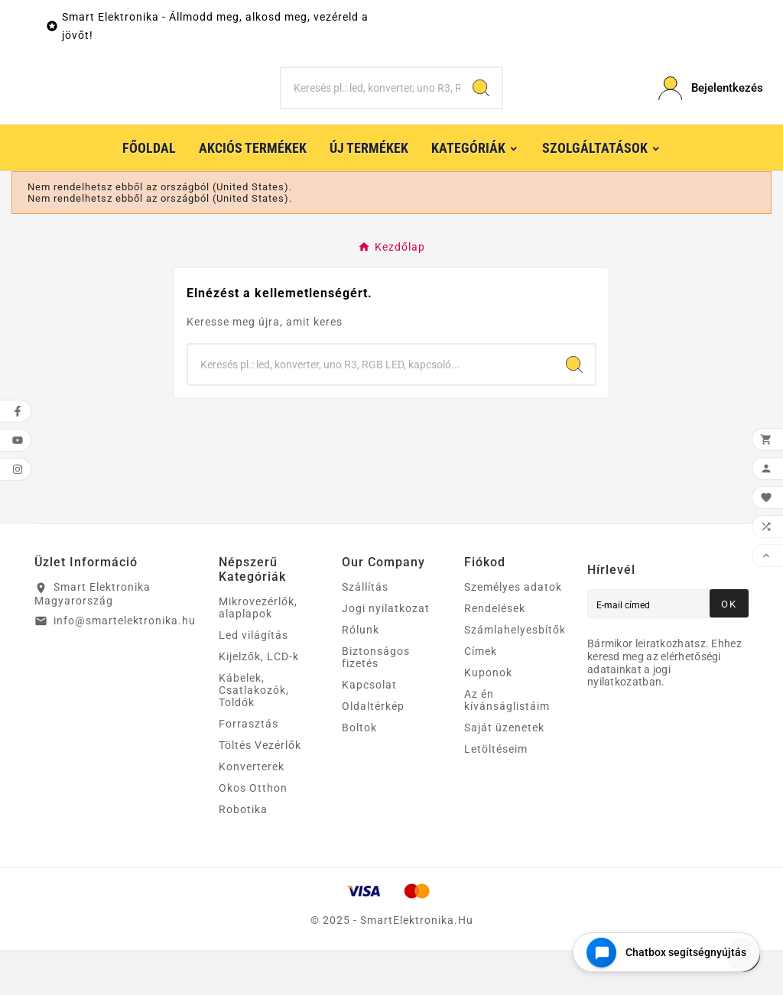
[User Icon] (703, 111)
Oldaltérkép (373, 751)
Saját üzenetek (504, 773)
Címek (480, 696)
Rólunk (360, 675)
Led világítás (253, 680)
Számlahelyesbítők (515, 675)
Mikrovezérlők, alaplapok (258, 652)
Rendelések (494, 653)
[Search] (481, 110)
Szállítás (365, 632)
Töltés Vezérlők (260, 790)
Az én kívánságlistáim (507, 745)
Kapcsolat (369, 730)
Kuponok (488, 717)
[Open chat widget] (666, 952)
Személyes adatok (513, 632)
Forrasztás (248, 769)
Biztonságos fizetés (376, 702)
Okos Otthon (253, 833)
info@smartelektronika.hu (125, 666)
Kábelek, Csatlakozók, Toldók (254, 735)
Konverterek (251, 811)
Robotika (243, 854)
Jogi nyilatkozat (386, 653)
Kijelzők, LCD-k (259, 701)
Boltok (359, 773)
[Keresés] (370, 111)
